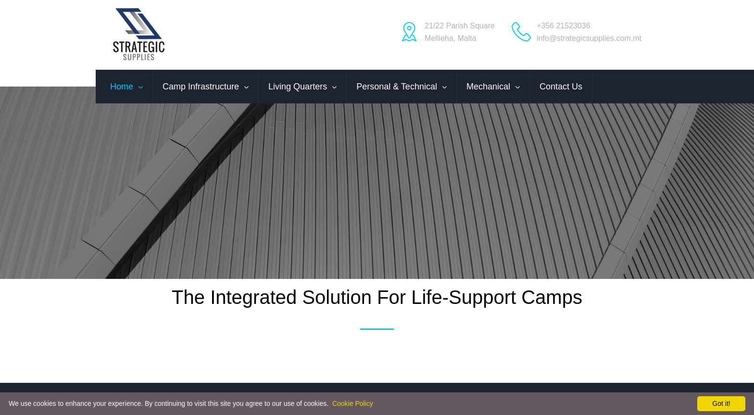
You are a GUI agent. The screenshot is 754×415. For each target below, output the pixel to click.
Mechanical (488, 86)
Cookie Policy (352, 403)
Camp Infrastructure (201, 86)
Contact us (561, 86)
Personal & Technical (396, 86)
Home (121, 86)
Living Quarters (297, 86)
